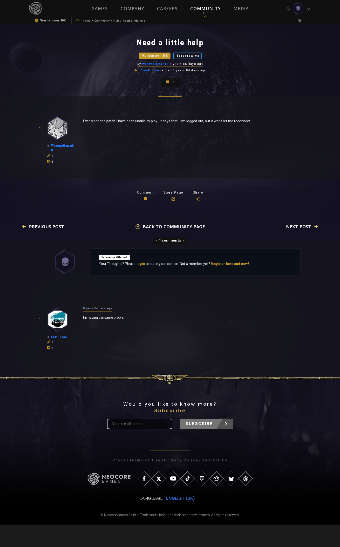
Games (99, 8)
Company (132, 8)
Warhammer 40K (147, 63)
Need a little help (117, 279)
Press (119, 482)
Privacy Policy (181, 482)
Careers (167, 8)
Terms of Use (145, 482)
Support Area (197, 63)
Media (241, 8)
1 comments (170, 262)
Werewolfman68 (156, 76)
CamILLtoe (150, 83)
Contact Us (215, 482)
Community (205, 8)
